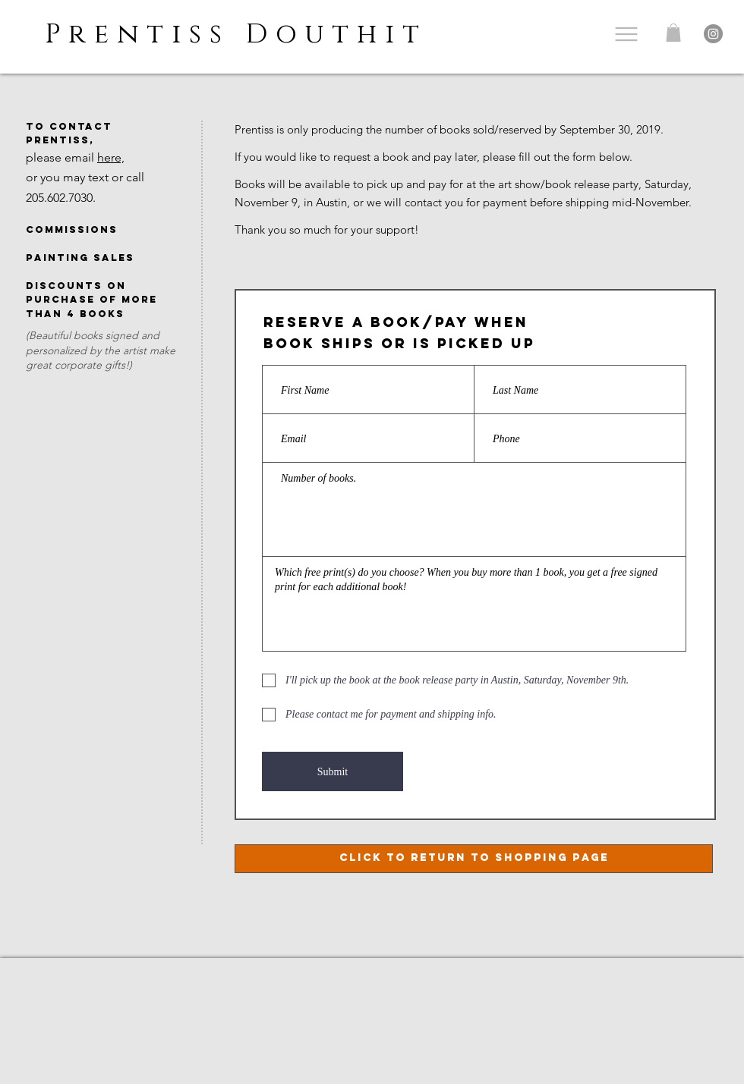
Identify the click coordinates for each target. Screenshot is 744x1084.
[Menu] (626, 34)
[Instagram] (713, 33)
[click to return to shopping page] (474, 858)
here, (111, 157)
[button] (673, 33)
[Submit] (332, 771)
